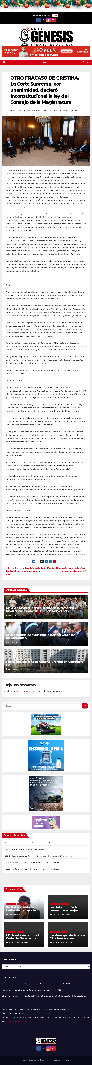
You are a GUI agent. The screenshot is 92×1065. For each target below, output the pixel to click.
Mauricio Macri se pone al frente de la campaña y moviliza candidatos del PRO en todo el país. (41, 609)
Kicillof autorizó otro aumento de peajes (24, 849)
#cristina (47, 110)
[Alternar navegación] (44, 62)
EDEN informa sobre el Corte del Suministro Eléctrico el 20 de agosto (38, 856)
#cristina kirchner (60, 110)
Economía (20, 904)
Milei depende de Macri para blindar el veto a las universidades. (40, 636)
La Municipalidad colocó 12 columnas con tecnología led (32, 862)
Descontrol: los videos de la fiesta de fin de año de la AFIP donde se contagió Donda (26, 571)
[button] (84, 62)
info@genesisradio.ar (13, 1021)
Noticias (20, 931)
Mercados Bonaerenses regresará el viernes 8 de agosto (31, 869)
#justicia (74, 110)
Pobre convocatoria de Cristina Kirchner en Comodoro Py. (45, 663)
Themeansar (65, 1060)
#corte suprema (34, 110)
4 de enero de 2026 (17, 915)
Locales (64, 931)
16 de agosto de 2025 (18, 942)
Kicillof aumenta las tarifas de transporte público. (28, 843)
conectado (31, 691)
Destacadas (11, 904)
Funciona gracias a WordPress (33, 1060)
